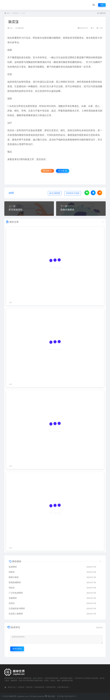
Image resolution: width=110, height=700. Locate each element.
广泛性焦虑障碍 (16, 593)
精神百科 (16, 13)
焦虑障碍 (13, 567)
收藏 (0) (47, 171)
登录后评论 (17, 649)
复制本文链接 (72, 193)
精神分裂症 (14, 577)
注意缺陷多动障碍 (17, 608)
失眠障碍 (13, 598)
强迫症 (12, 587)
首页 (8, 13)
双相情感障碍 (15, 582)
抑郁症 (12, 572)
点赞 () (62, 171)
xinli (11, 28)
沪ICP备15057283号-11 (67, 696)
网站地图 (50, 696)
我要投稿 (101, 13)
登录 (101, 5)
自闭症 (12, 603)
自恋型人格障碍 (16, 613)
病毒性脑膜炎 (67, 209)
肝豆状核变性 (16, 209)
